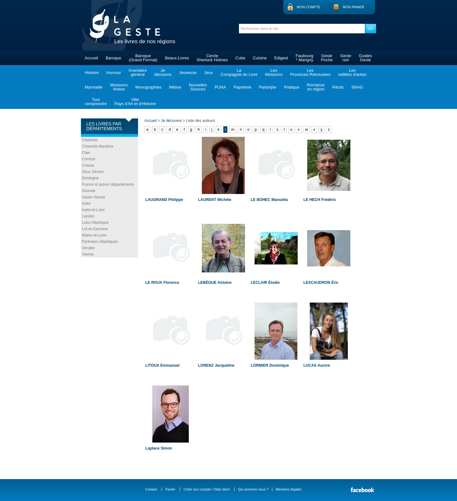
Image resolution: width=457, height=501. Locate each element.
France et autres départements (108, 184)
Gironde (89, 191)
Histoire (92, 72)
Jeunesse (188, 72)
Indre (86, 203)
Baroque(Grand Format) (143, 57)
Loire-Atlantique (95, 222)
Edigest (281, 58)
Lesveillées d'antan (352, 72)
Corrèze (89, 159)
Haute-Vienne (93, 197)
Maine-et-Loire (94, 235)
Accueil (91, 58)
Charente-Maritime (97, 146)
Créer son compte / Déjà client (206, 489)
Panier (170, 489)
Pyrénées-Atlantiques (100, 241)
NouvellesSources (198, 87)
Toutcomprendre (96, 101)
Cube (240, 58)
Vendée (88, 248)
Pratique (291, 87)
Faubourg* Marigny (305, 57)
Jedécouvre (162, 72)
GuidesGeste (365, 57)
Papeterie (242, 87)
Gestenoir (345, 57)
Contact (151, 489)
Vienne (88, 254)
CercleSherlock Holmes (212, 57)
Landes (88, 216)
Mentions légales (288, 489)
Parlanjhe (267, 87)
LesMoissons (273, 72)
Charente (89, 140)
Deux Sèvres (93, 172)
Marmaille (94, 87)
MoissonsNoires (119, 87)
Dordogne (90, 178)
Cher (86, 152)
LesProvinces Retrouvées (310, 72)
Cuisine (260, 58)
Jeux (208, 72)
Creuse (88, 165)
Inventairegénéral (138, 72)
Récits (338, 87)
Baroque (113, 58)
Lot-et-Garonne (95, 229)
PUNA (220, 87)
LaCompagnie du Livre (239, 72)
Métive (175, 87)
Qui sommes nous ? (253, 489)
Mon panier (353, 7)
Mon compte (308, 7)
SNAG (357, 87)
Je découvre (171, 120)
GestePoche (327, 57)
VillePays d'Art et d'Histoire (135, 101)
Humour (113, 72)
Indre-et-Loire (93, 210)
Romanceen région (316, 87)
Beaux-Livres (177, 58)
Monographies (148, 87)
